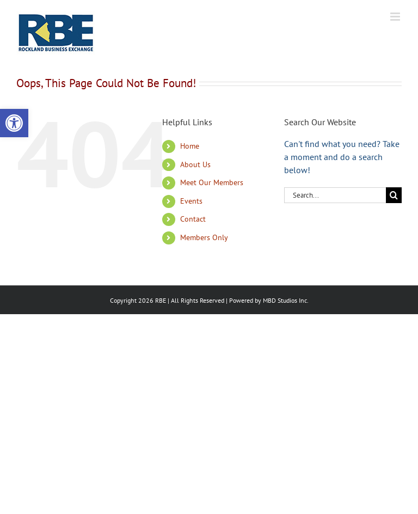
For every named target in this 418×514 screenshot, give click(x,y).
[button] (14, 123)
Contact (193, 219)
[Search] (394, 195)
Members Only (204, 237)
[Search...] (335, 195)
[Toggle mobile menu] (396, 16)
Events (191, 201)
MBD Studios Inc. (286, 300)
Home (189, 146)
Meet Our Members (211, 182)
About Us (195, 164)
